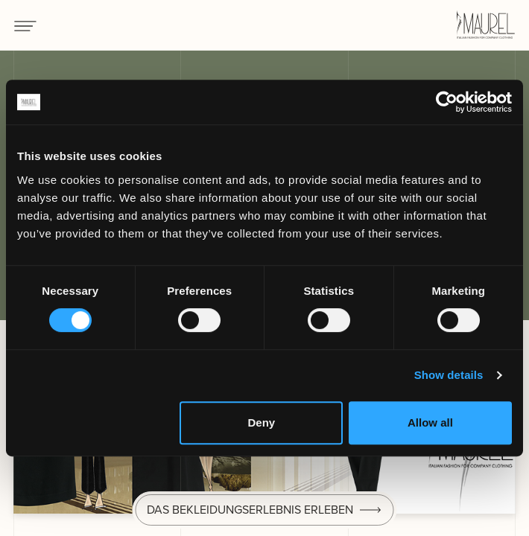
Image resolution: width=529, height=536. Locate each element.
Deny (261, 422)
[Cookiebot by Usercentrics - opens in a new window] (446, 102)
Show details (449, 374)
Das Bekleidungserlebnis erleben (250, 509)
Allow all (430, 422)
